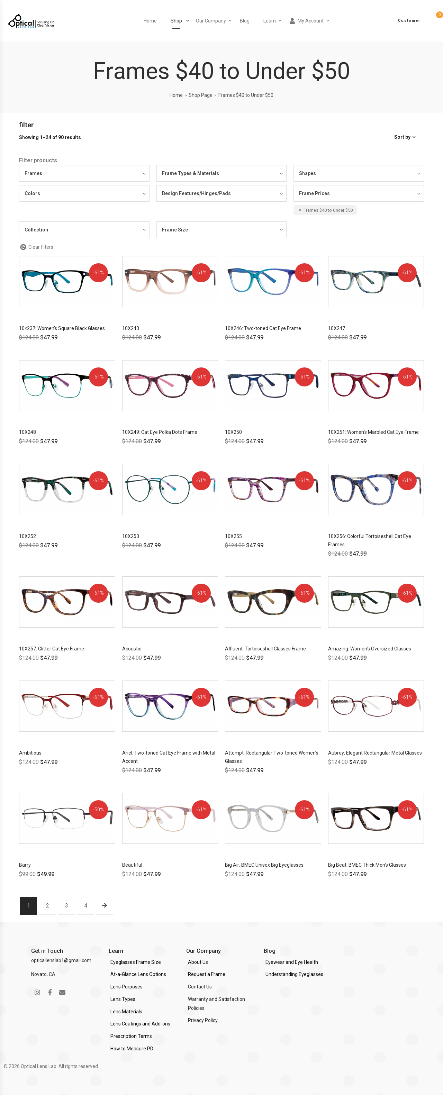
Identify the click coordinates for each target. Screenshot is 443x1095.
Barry (25, 865)
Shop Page (201, 95)
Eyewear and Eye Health (291, 962)
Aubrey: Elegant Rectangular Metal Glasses (375, 753)
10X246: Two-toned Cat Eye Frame (263, 328)
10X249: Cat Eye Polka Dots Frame (159, 432)
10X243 (130, 328)
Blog (245, 21)
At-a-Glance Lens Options (138, 974)
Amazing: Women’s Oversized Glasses (369, 648)
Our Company (211, 21)
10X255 (233, 536)
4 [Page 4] (85, 905)
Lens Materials (126, 1011)
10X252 (27, 536)
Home (150, 21)
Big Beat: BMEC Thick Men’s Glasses (367, 865)
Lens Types (122, 999)
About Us (198, 962)
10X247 (336, 328)
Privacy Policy (203, 1020)
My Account (307, 21)
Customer (409, 20)
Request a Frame (206, 974)
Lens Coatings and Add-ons (140, 1023)
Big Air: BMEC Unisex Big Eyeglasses (264, 865)
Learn (269, 21)
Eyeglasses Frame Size (135, 962)
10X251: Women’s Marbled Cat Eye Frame (373, 432)
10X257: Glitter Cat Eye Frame (51, 648)
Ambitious (30, 753)
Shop (176, 21)
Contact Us (200, 986)
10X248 (27, 432)
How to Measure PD (131, 1048)
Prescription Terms (131, 1036)
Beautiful (132, 865)
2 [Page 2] (47, 905)
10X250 (233, 432)
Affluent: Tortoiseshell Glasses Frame (265, 648)
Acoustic (131, 648)
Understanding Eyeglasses (294, 974)
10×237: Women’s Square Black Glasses (62, 328)
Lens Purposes (126, 986)
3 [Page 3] (66, 905)
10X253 (130, 536)
